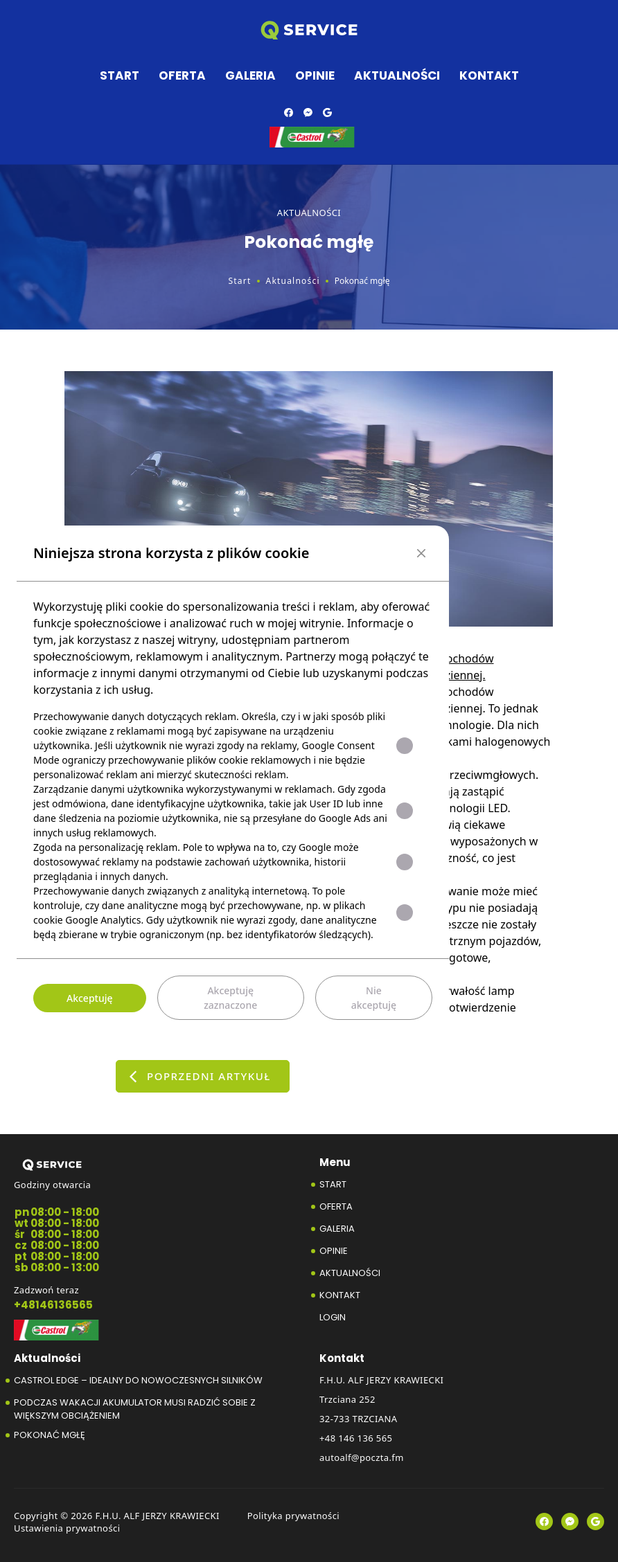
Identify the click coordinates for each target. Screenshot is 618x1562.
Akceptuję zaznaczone (230, 998)
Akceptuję (90, 998)
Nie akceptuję (373, 998)
